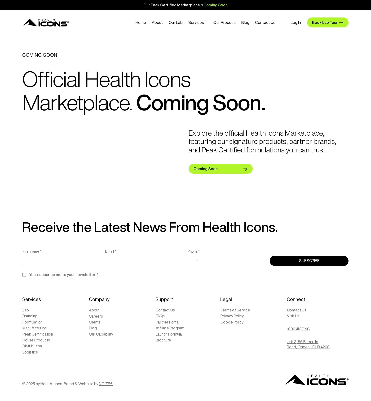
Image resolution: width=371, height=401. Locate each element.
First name (31, 251)
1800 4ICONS (298, 329)
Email (110, 251)
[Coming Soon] (220, 169)
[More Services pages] (206, 22)
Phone (193, 251)
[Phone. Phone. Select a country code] (194, 260)
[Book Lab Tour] (328, 22)
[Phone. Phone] (231, 260)
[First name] (60, 260)
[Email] (143, 260)
